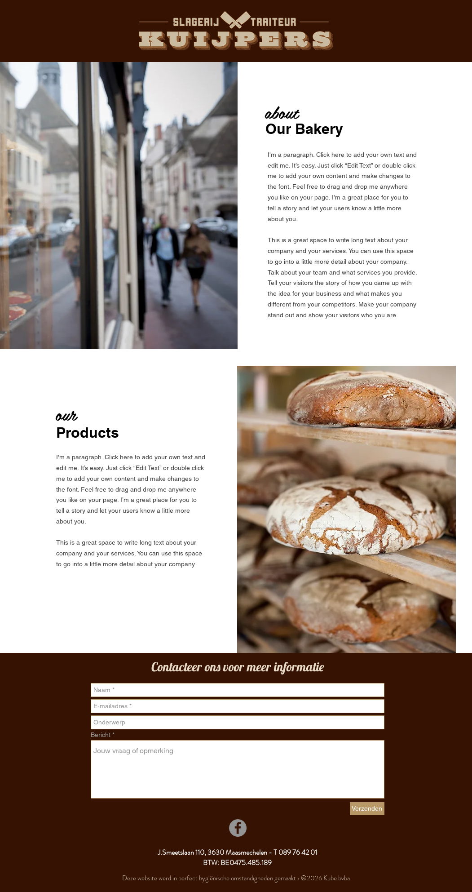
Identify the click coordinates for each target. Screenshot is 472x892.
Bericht (100, 735)
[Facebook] (238, 828)
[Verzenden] (367, 808)
